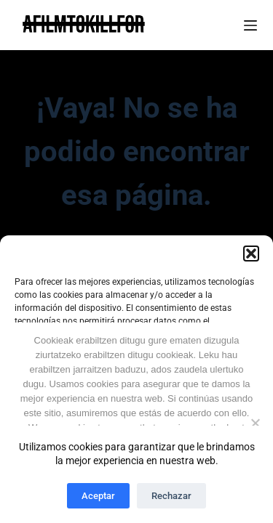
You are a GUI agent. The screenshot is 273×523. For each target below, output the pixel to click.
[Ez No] (255, 422)
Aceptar (98, 495)
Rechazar (171, 495)
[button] (251, 253)
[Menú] (250, 25)
